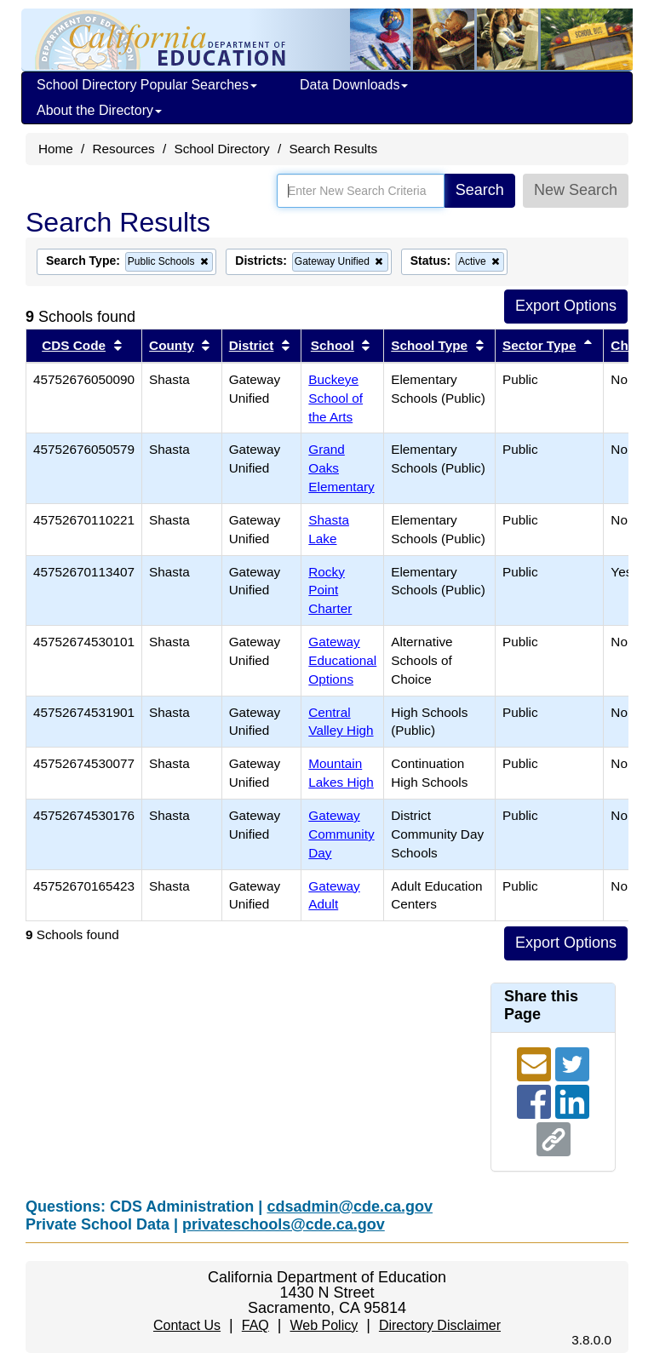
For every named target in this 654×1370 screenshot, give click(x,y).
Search (480, 189)
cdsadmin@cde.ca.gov (350, 1206)
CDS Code (74, 345)
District (251, 345)
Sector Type (539, 345)
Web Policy (324, 1325)
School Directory (221, 148)
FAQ (255, 1325)
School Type (429, 345)
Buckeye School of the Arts (335, 398)
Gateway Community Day (341, 834)
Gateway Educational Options (342, 660)
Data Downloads (354, 84)
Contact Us (187, 1325)
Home (55, 148)
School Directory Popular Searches (147, 84)
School (332, 345)
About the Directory (99, 110)
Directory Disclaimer (440, 1325)
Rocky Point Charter (330, 590)
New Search (575, 189)
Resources (124, 148)
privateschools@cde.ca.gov (283, 1224)
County (171, 345)
